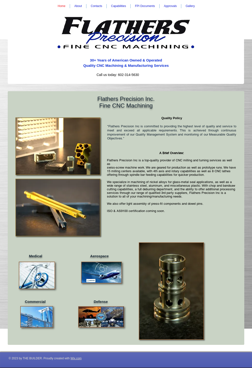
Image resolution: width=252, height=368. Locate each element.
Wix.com (76, 358)
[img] (57, 146)
